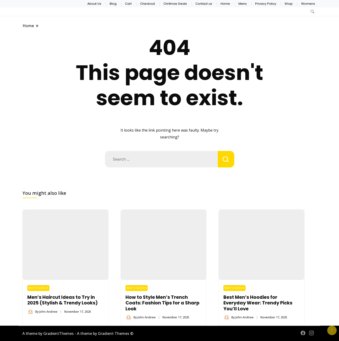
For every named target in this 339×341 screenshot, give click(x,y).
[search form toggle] (312, 11)
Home (225, 3)
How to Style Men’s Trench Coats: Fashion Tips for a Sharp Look (162, 303)
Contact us (203, 3)
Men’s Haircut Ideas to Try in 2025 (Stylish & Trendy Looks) (62, 300)
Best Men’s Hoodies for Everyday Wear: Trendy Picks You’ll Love (257, 303)
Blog (113, 3)
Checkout (147, 3)
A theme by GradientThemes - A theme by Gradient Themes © (77, 333)
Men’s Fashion (38, 288)
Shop (289, 3)
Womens (308, 3)
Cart (128, 3)
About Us (94, 3)
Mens (242, 3)
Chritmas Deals (175, 3)
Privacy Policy (265, 3)
